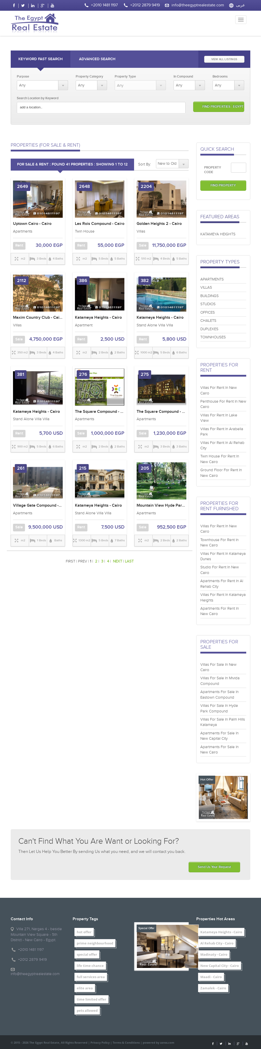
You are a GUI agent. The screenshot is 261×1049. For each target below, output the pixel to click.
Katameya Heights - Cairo (98, 317)
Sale (142, 245)
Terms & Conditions (126, 1042)
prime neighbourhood (95, 943)
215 (82, 468)
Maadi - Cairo (211, 977)
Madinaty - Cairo (213, 954)
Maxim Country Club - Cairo (38, 317)
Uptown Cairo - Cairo (32, 223)
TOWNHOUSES (213, 337)
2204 (146, 186)
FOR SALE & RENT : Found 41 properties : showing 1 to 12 (72, 164)
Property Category (89, 76)
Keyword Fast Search (40, 59)
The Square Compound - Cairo (102, 411)
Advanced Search (97, 59)
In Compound (183, 76)
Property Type (125, 76)
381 (20, 374)
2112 (21, 280)
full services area (91, 977)
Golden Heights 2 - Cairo (159, 223)
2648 (84, 186)
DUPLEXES (209, 329)
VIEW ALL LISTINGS (224, 59)
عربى (240, 5)
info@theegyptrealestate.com (198, 5)
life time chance (90, 965)
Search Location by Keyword (38, 98)
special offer (87, 954)
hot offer (84, 932)
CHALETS (208, 320)
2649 (22, 186)
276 (83, 374)
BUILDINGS (209, 296)
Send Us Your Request (214, 867)
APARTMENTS (212, 279)
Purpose (23, 76)
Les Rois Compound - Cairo (99, 223)
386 (83, 280)
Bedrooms (220, 76)
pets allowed (87, 1010)
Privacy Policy (100, 1042)
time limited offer (91, 999)
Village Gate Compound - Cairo (41, 505)
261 (20, 468)
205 (145, 468)
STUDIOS (208, 304)
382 (145, 280)
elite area (85, 988)
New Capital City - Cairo (219, 965)
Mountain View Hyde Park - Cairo (167, 505)
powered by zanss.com (158, 1042)
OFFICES (207, 312)
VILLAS (206, 287)
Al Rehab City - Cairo (216, 943)
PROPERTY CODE (212, 169)
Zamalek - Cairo (213, 988)
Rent (19, 245)
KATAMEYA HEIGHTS (218, 234)
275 (145, 374)
